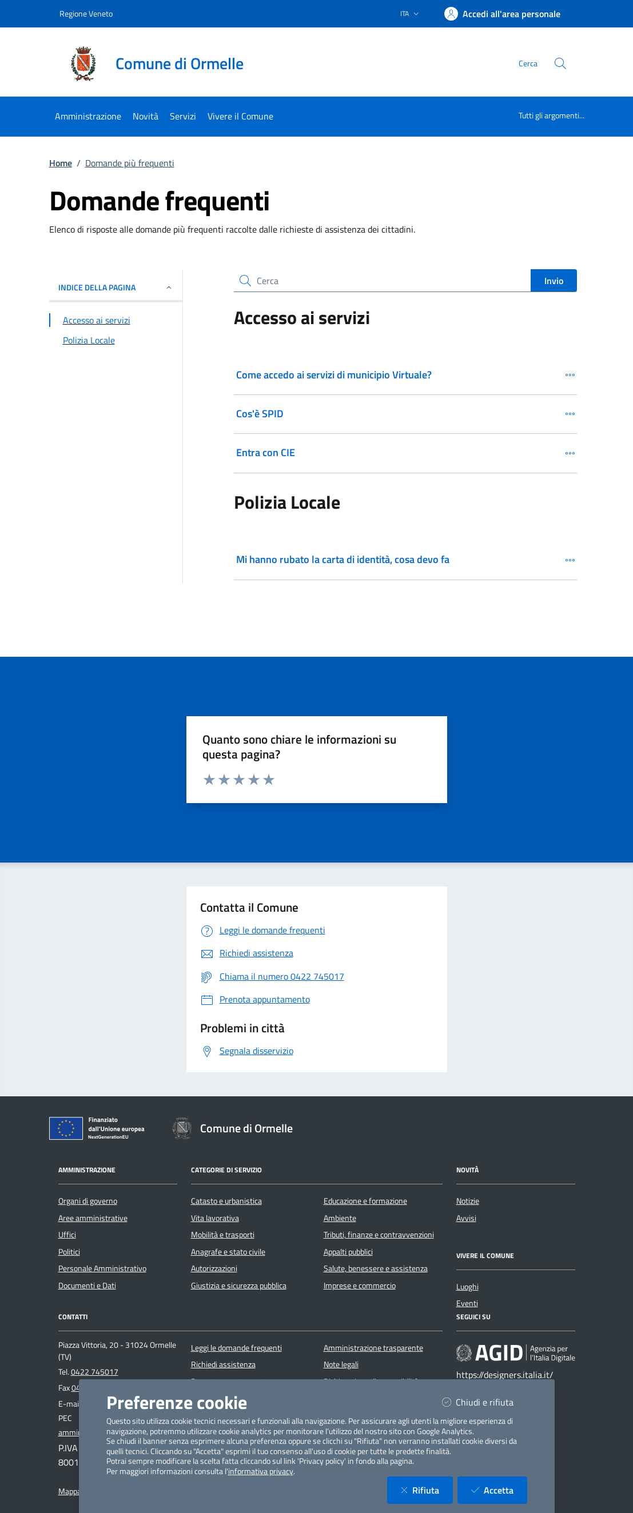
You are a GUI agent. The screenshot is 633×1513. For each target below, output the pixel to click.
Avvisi (466, 1218)
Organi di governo (87, 1201)
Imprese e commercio (360, 1285)
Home (60, 163)
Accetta (499, 1490)
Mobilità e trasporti (222, 1234)
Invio (553, 281)
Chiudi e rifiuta (484, 1402)
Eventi (467, 1303)
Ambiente (340, 1218)
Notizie (467, 1201)
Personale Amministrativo (102, 1268)
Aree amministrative (93, 1218)
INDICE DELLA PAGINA (115, 287)
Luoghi (467, 1286)
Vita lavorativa (215, 1218)
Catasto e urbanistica (226, 1201)
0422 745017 (94, 1372)
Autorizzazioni (214, 1268)
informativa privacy (260, 1471)
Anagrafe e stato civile (228, 1251)
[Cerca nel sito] (560, 63)
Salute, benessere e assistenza (376, 1268)
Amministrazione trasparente (373, 1348)
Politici (69, 1251)
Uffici (67, 1234)
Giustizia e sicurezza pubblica (238, 1285)
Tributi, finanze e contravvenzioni (379, 1234)
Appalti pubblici (348, 1251)
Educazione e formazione (365, 1201)
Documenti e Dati (87, 1285)
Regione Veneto (86, 13)
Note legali (341, 1364)
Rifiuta (427, 1490)
